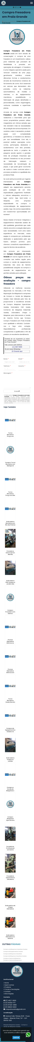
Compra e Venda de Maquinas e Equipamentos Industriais (12, 961)
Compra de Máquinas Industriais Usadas (15, 956)
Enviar (17, 391)
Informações (9, 994)
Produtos (8, 987)
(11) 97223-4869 (11, 1005)
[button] (31, 3)
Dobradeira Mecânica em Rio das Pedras (10, 523)
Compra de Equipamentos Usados (13, 951)
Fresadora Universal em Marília (10, 552)
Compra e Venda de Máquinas (12, 958)
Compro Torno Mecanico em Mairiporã (10, 464)
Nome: (6, 359)
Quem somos (9, 985)
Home (7, 983)
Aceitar (16, 1037)
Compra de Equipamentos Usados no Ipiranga (10, 730)
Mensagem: (8, 373)
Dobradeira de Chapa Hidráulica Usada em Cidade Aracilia (10, 909)
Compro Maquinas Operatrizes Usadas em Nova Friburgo (10, 820)
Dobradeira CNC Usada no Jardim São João (10, 583)
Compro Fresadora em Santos (10, 611)
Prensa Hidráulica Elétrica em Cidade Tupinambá (10, 672)
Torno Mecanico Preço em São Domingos (10, 494)
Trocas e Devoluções (12, 989)
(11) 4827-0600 (17, 347)
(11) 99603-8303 (10, 1007)
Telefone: (7, 366)
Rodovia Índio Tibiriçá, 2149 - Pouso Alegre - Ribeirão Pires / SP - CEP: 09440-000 (17, 1018)
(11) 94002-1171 (10, 1003)
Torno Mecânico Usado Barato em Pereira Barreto (10, 702)
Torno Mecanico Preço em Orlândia (10, 435)
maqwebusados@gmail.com (15, 1009)
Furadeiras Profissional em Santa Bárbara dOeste (10, 850)
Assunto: (21, 366)
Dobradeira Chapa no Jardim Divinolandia (10, 760)
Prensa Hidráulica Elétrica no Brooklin (10, 642)
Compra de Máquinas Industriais (12, 954)
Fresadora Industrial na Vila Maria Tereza (10, 878)
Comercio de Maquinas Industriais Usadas (15, 949)
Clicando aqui (17, 351)
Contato (8, 991)
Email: (20, 359)
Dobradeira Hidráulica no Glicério (10, 936)
